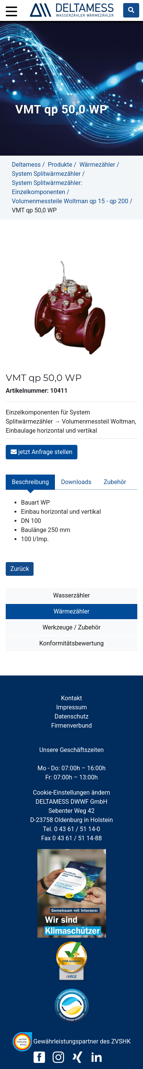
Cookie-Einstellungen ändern (71, 792)
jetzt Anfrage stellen (41, 452)
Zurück (19, 568)
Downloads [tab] (76, 482)
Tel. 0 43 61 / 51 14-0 (71, 829)
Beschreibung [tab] (30, 482)
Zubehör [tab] (115, 482)
